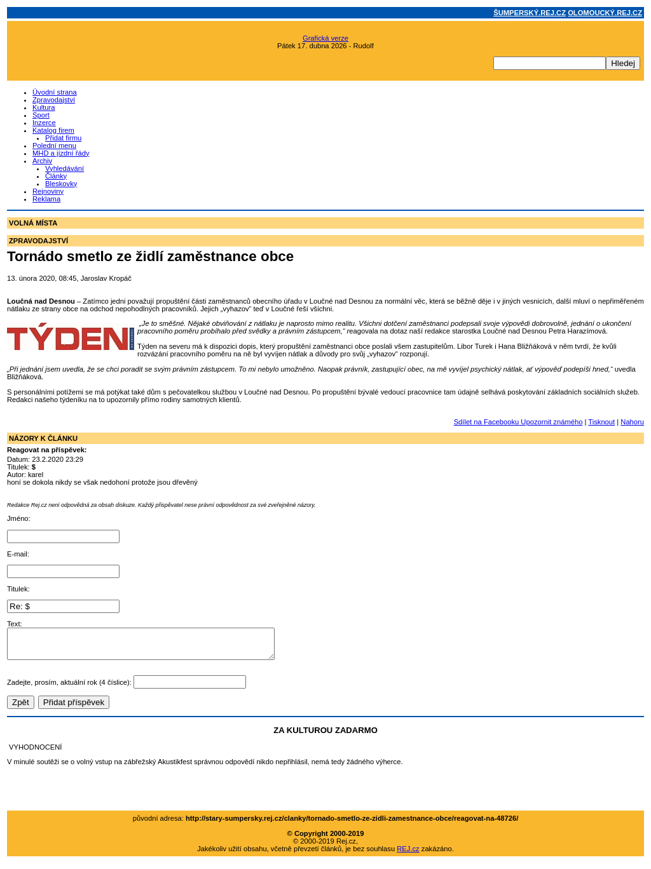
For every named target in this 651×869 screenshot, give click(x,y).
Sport (41, 115)
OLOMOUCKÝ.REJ (605, 13)
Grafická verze (325, 38)
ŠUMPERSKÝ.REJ (529, 13)
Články (56, 176)
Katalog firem (53, 130)
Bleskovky (61, 183)
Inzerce (44, 122)
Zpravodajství (53, 100)
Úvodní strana (54, 92)
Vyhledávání (64, 168)
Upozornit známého (550, 422)
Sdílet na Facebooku (486, 422)
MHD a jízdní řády (61, 153)
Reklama (46, 199)
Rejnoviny (48, 191)
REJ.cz (408, 854)
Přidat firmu (63, 138)
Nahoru (632, 422)
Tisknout (601, 422)
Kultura (43, 107)
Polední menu (54, 145)
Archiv (42, 161)
